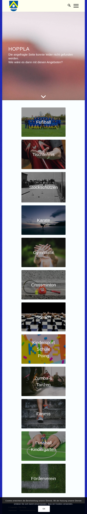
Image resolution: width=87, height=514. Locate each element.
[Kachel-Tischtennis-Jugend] (43, 154)
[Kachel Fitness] (43, 413)
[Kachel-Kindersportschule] (43, 349)
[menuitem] (68, 6)
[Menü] (75, 6)
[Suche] (68, 6)
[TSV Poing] (36, 6)
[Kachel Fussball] (43, 122)
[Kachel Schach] (43, 316)
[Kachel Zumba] (43, 381)
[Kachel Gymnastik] (43, 252)
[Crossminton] (43, 284)
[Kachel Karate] (43, 220)
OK (44, 509)
